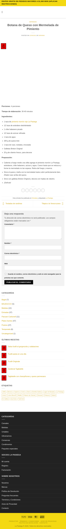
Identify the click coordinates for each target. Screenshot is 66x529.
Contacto (5, 508)
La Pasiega (49, 198)
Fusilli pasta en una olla (17, 354)
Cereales (5, 423)
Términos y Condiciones (11, 500)
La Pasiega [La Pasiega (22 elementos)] (59, 392)
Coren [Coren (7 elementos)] (23, 392)
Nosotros (5, 483)
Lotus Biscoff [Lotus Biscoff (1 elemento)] (12, 395)
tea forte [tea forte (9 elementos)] (13, 399)
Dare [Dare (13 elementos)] (28, 392)
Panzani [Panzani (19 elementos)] (39, 395)
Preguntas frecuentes (10, 496)
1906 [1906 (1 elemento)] (3, 392)
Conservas (6, 440)
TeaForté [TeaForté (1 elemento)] (21, 399)
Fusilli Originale (14, 361)
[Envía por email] (35, 190)
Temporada (6, 329)
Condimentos (7, 444)
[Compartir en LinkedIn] (43, 190)
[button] (3, 12)
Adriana (42, 35)
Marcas (4, 487)
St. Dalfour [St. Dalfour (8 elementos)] (5, 399)
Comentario (9, 224)
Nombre (7, 243)
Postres (5, 325)
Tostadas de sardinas (12, 204)
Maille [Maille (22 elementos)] (20, 395)
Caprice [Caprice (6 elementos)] (16, 392)
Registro (5, 466)
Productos (13, 521)
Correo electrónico (11, 253)
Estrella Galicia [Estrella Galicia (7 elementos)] (36, 392)
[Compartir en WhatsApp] (23, 190)
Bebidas (5, 308)
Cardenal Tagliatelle (15, 369)
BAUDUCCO (7, 304)
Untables (5, 432)
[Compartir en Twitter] (31, 190)
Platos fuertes (7, 321)
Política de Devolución (10, 491)
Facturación (6, 470)
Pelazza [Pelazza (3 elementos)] (47, 395)
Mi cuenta (5, 461)
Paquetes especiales (10, 449)
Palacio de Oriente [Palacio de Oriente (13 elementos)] (29, 395)
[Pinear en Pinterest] (39, 190)
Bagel (4, 300)
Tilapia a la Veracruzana (53, 204)
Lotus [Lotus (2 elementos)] (4, 395)
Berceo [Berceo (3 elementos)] (10, 392)
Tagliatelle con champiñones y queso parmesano (27, 376)
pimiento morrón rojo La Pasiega (24, 122)
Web (6, 263)
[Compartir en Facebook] (27, 190)
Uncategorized (7, 334)
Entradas (33, 21)
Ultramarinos (7, 436)
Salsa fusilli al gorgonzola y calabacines (23, 346)
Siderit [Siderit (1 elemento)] (54, 395)
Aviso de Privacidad (9, 504)
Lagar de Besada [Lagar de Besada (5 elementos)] (49, 392)
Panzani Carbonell (9, 317)
